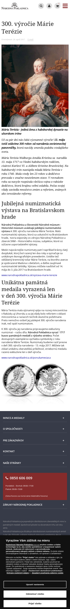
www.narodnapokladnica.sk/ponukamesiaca (26, 357)
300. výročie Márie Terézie (27, 27)
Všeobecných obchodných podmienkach (45, 572)
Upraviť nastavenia (35, 586)
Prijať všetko (34, 605)
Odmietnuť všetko (35, 595)
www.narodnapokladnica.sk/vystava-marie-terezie (29, 275)
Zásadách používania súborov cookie (47, 574)
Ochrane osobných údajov (18, 574)
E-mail (30, 39)
